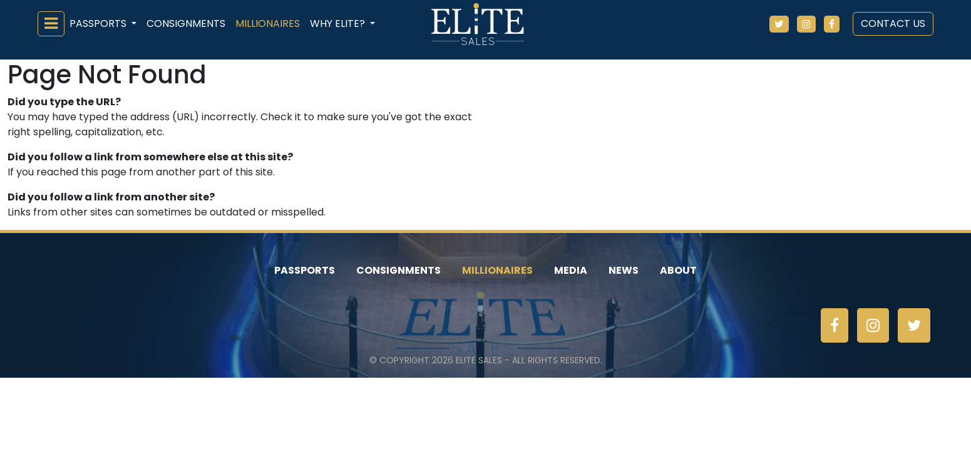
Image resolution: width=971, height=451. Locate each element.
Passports (304, 270)
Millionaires (267, 23)
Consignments (185, 23)
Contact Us (893, 23)
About (678, 270)
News (624, 270)
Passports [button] (99, 23)
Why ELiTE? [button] (338, 23)
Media (570, 270)
